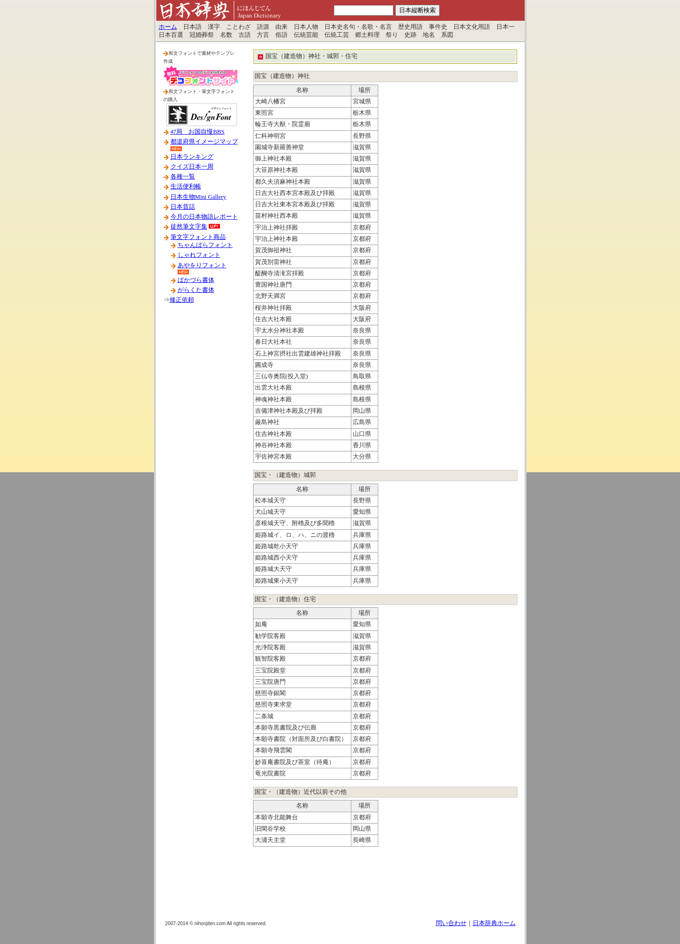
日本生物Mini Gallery (198, 197)
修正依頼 (182, 300)
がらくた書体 (196, 290)
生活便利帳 (185, 186)
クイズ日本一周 (191, 166)
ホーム (168, 27)
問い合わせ (451, 923)
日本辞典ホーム (494, 923)
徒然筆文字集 (188, 226)
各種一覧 (182, 176)
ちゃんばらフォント (205, 245)
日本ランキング (191, 156)
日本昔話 (182, 207)
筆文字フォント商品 (198, 237)
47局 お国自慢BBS (197, 131)
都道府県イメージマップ (204, 141)
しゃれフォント (199, 255)
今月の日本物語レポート (204, 216)
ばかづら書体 (196, 280)
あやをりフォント (202, 265)
